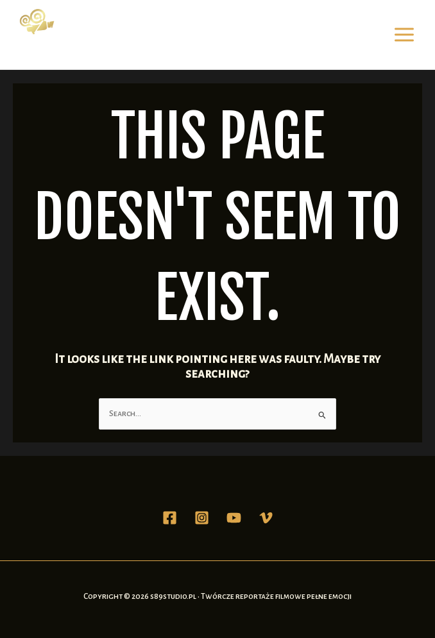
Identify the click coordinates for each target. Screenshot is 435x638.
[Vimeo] (266, 517)
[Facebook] (169, 517)
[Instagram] (201, 517)
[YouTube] (233, 517)
